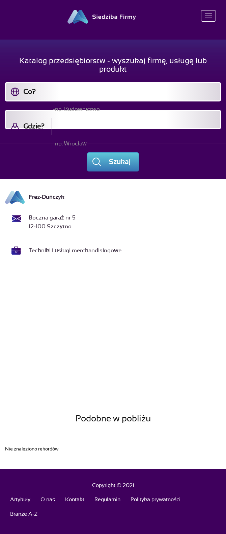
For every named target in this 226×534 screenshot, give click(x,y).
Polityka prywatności (155, 499)
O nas (47, 499)
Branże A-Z (23, 514)
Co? (29, 92)
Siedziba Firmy (113, 16)
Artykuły (20, 499)
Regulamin (107, 499)
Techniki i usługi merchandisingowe (75, 250)
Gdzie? (34, 126)
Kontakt (74, 499)
